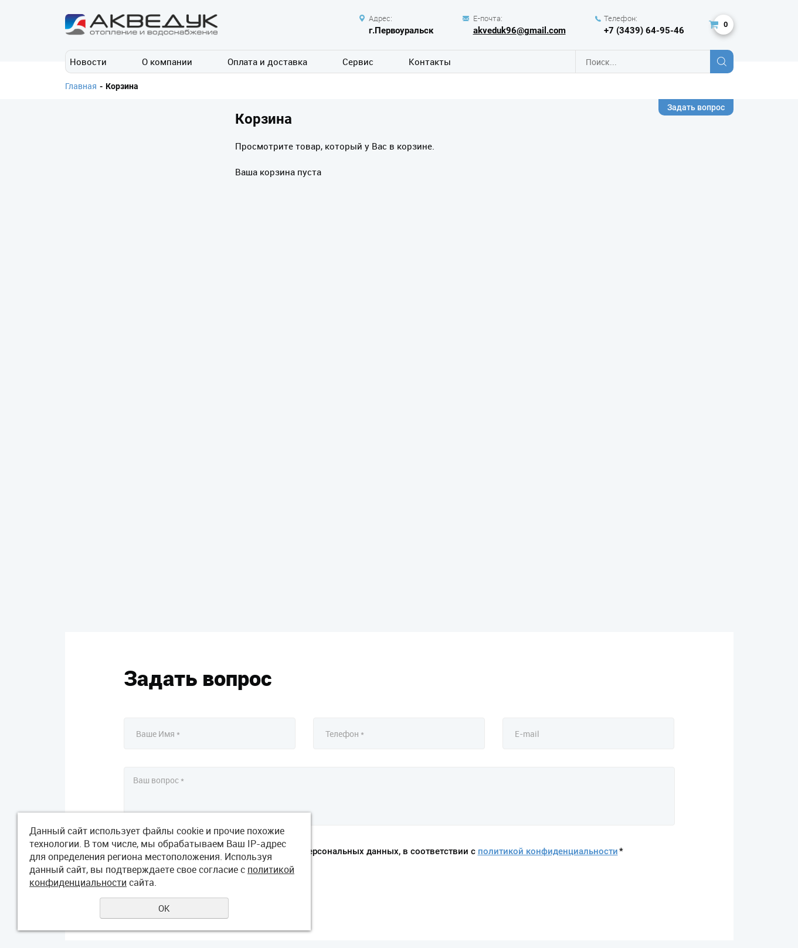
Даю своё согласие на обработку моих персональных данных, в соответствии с (380, 851)
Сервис (357, 61)
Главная (81, 85)
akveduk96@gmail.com (519, 30)
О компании (167, 61)
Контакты (430, 61)
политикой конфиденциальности (548, 851)
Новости (88, 61)
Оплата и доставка (267, 61)
